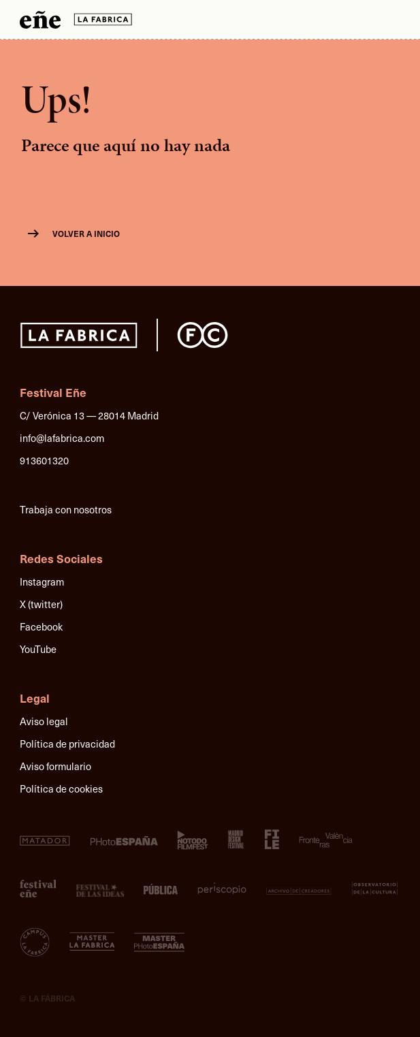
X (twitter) (41, 603)
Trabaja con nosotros (66, 509)
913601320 (44, 460)
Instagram (42, 581)
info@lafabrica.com (62, 437)
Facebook (41, 626)
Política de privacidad (67, 743)
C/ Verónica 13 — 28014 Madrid (89, 415)
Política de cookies (61, 788)
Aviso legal (44, 721)
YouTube (38, 648)
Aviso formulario (55, 766)
